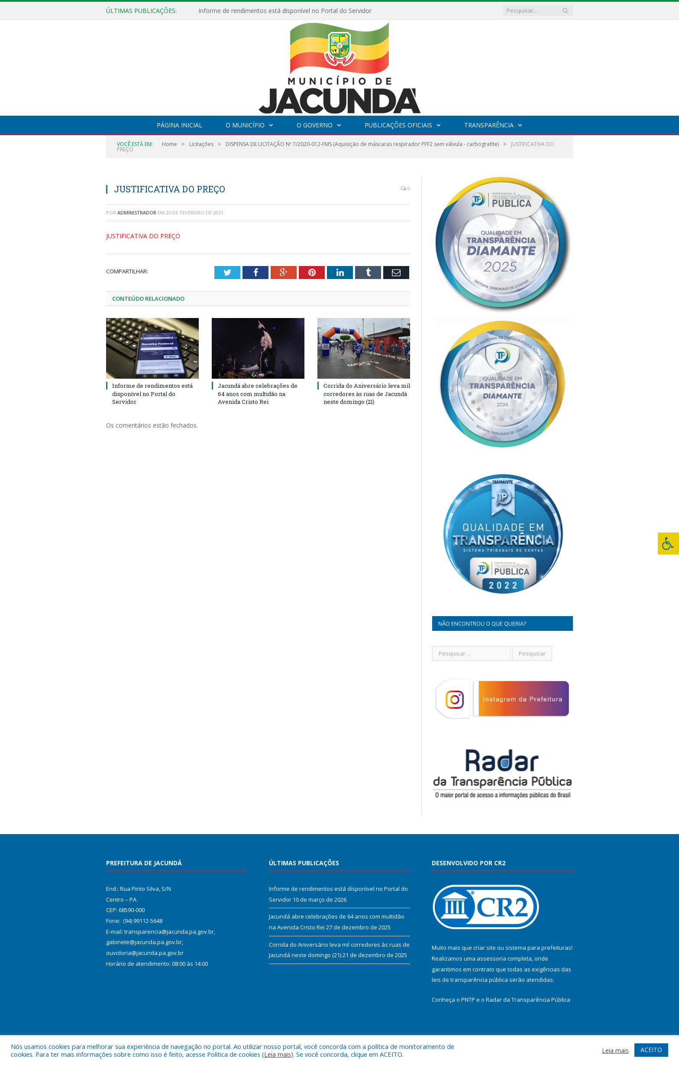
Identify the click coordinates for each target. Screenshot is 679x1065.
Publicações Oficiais (398, 125)
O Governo (315, 125)
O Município (245, 125)
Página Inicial (179, 125)
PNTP (468, 999)
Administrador (136, 212)
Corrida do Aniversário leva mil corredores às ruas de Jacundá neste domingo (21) (366, 393)
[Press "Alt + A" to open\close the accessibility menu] (668, 543)
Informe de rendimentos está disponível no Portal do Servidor (285, 11)
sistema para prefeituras (538, 947)
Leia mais (277, 1054)
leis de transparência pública (470, 980)
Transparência (489, 125)
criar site (484, 947)
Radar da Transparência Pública (528, 999)
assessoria (491, 958)
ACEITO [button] (651, 1050)
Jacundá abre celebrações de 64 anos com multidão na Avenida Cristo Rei (257, 393)
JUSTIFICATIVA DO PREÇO (143, 236)
